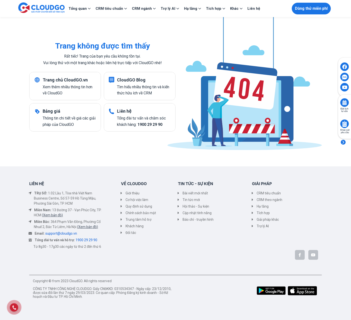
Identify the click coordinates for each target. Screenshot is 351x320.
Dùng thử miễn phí (311, 8)
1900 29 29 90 (86, 240)
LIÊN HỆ (36, 183)
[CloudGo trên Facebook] (300, 255)
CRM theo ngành (269, 200)
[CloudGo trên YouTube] (313, 255)
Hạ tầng (263, 206)
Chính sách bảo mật (141, 213)
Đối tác (131, 233)
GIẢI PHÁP (262, 183)
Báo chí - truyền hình (198, 219)
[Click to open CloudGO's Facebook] (344, 66)
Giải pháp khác (268, 219)
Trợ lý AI (263, 226)
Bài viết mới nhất (195, 193)
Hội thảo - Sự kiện (196, 206)
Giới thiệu (132, 193)
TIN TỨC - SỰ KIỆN (195, 183)
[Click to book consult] (344, 102)
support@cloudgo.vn (61, 233)
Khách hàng (135, 226)
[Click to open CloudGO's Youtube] (344, 87)
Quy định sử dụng (139, 206)
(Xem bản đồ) (52, 215)
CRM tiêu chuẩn (269, 193)
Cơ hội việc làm (137, 200)
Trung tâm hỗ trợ (138, 219)
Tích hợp (263, 213)
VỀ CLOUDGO (134, 183)
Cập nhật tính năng (197, 213)
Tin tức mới (191, 200)
